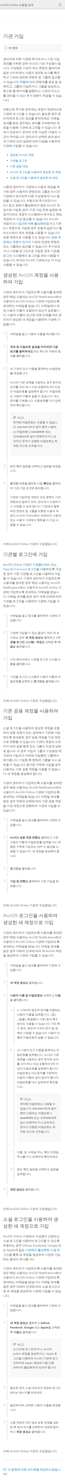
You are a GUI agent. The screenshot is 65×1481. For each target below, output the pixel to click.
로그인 (17, 114)
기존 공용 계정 (19, 166)
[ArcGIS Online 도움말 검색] (29, 5)
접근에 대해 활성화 (28, 223)
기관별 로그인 (18, 160)
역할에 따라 (27, 82)
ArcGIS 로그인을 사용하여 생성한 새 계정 (35, 172)
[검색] (60, 5)
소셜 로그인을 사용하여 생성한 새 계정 (34, 177)
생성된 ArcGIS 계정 (22, 155)
